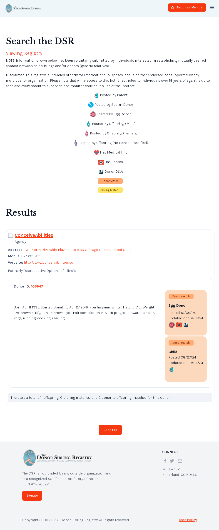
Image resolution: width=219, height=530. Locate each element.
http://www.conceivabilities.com (50, 262)
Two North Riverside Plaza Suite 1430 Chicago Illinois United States (78, 249)
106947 (37, 286)
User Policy (188, 520)
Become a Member (187, 7)
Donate (32, 495)
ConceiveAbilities (34, 235)
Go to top (110, 430)
